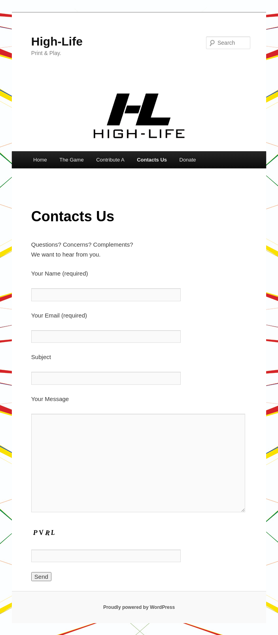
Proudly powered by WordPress (139, 607)
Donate (188, 160)
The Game (71, 160)
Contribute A (110, 160)
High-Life (57, 41)
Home (40, 160)
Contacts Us (152, 160)
